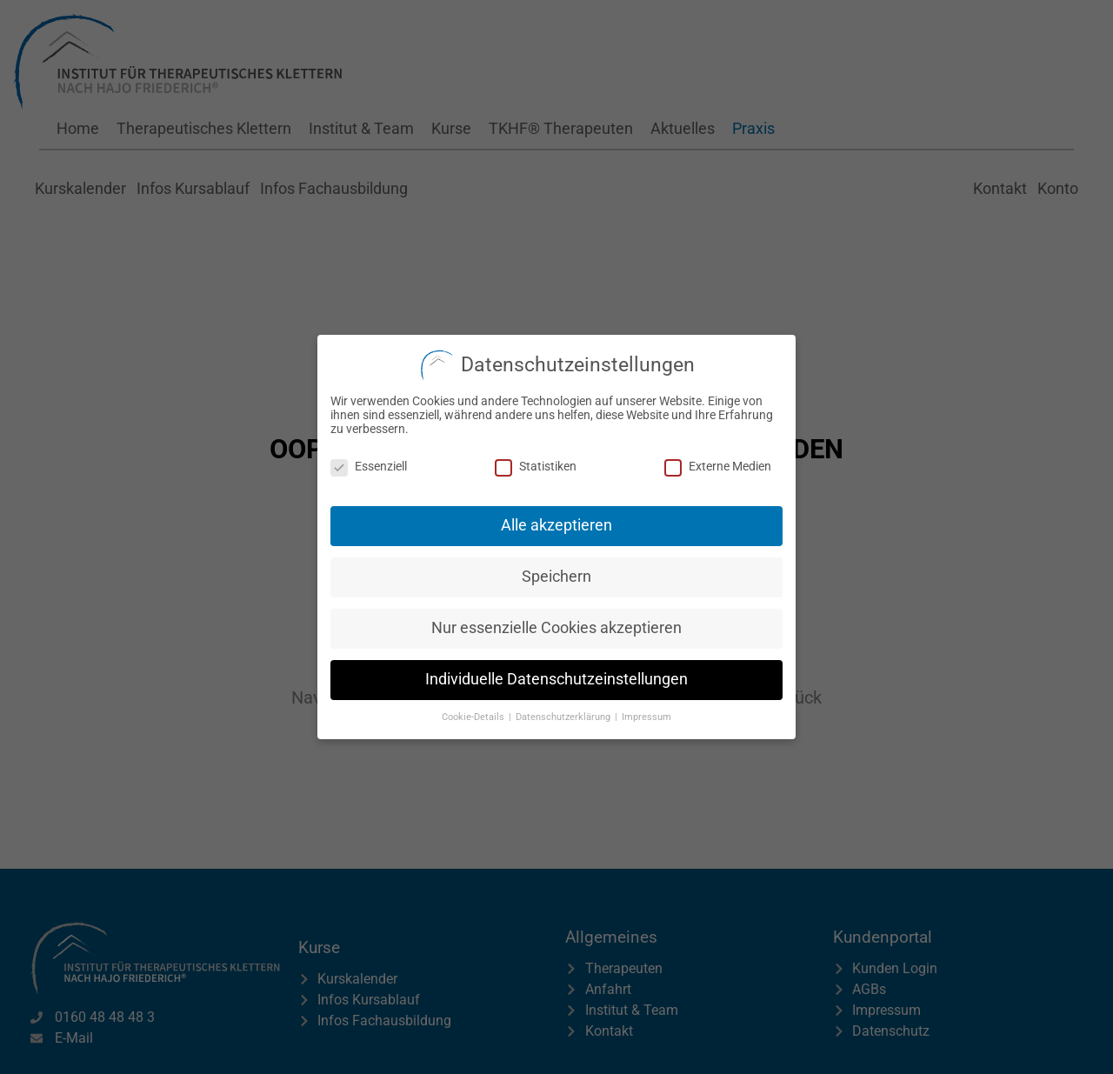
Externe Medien (717, 462)
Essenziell (368, 462)
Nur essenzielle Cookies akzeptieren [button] (556, 623)
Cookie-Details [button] (474, 712)
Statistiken (535, 462)
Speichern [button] (556, 572)
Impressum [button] (646, 712)
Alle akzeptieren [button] (556, 521)
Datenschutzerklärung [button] (564, 712)
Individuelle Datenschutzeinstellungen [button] (556, 675)
